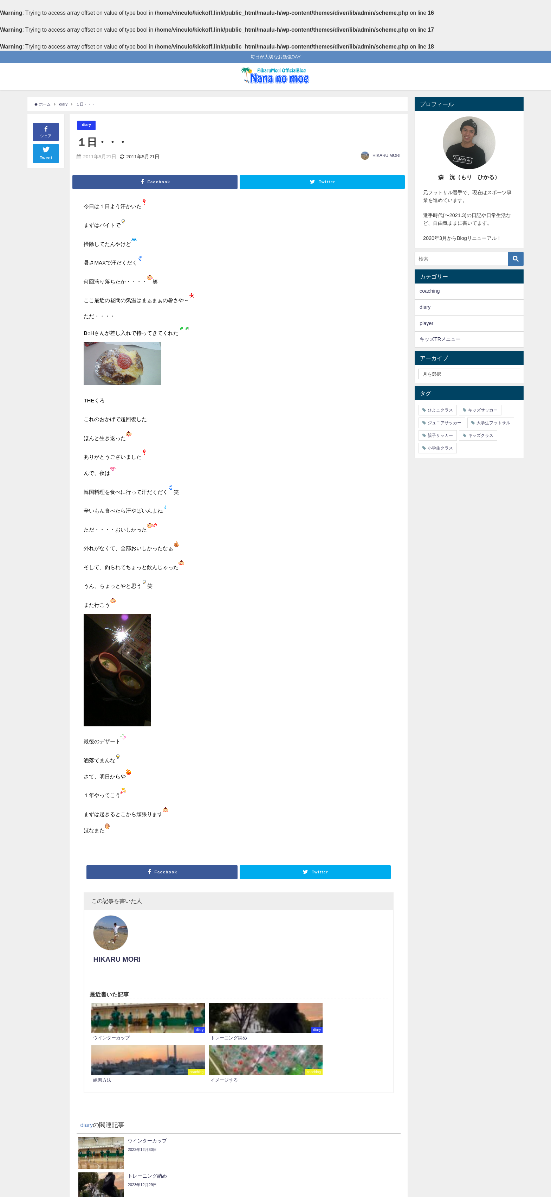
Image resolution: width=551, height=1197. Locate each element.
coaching (430, 290)
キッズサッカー (483, 410)
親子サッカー (440, 435)
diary (87, 125)
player (426, 323)
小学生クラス (440, 448)
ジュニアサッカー (444, 423)
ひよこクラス (440, 410)
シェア (46, 131)
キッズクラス (480, 435)
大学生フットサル (493, 423)
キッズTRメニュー (440, 339)
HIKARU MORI (386, 156)
